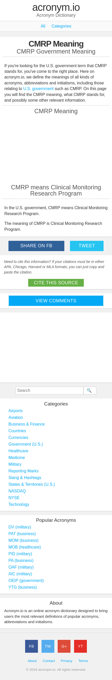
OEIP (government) (26, 580)
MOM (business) (23, 540)
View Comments (56, 300)
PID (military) (20, 554)
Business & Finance (26, 424)
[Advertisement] (56, 149)
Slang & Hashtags (24, 477)
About (32, 661)
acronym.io (56, 7)
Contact (49, 661)
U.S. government (38, 88)
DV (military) (19, 527)
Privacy (67, 661)
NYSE (14, 498)
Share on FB (37, 245)
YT (80, 646)
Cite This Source (56, 282)
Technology (18, 504)
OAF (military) (21, 567)
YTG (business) (22, 587)
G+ (64, 646)
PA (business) (21, 560)
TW (48, 646)
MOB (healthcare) (24, 547)
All (43, 26)
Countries (17, 431)
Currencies (18, 437)
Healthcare (18, 451)
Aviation (15, 417)
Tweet (87, 245)
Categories (61, 26)
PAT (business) (22, 534)
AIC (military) (20, 574)
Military (15, 464)
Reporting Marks (23, 471)
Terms (83, 661)
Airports (15, 411)
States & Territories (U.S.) (31, 484)
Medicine (16, 457)
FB (31, 646)
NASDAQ (17, 491)
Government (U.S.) (25, 444)
